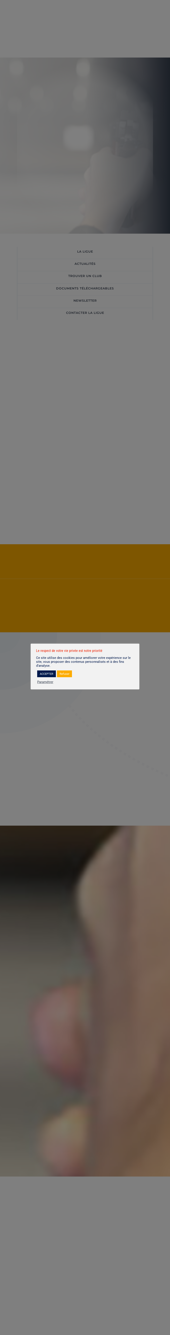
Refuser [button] (64, 673)
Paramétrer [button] (45, 682)
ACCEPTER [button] (46, 673)
